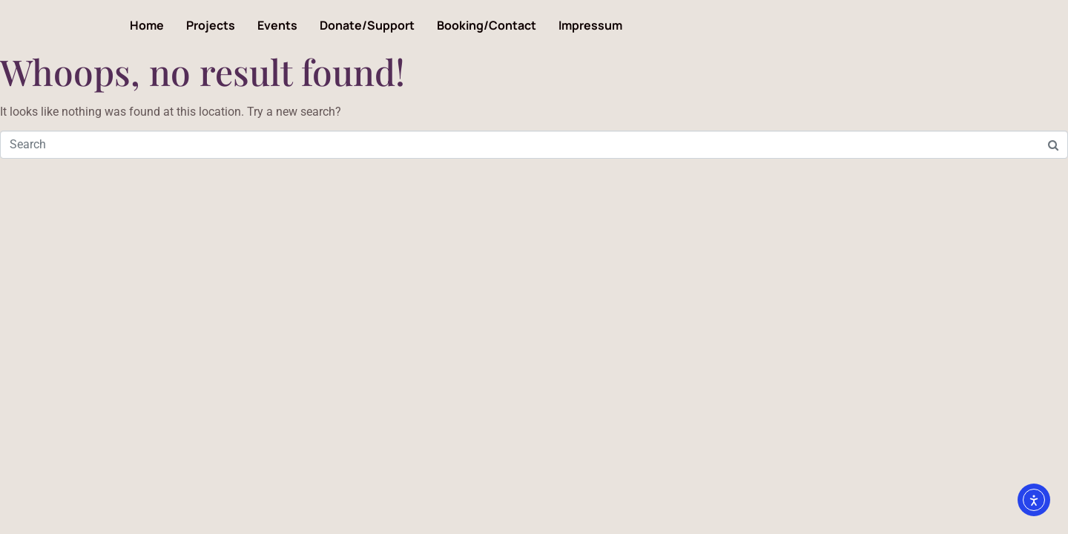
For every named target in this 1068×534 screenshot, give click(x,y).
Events (277, 25)
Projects (210, 25)
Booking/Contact (486, 25)
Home (147, 25)
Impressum (590, 25)
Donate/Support (367, 25)
